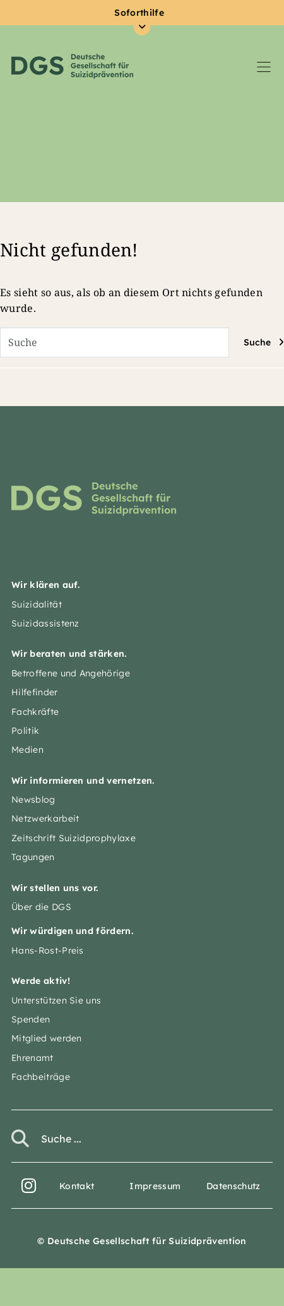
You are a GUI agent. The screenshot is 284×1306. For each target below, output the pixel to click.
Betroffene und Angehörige (70, 673)
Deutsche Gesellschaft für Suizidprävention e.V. (72, 66)
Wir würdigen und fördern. (72, 931)
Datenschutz (233, 1186)
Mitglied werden (46, 1038)
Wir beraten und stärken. (69, 653)
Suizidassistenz (45, 623)
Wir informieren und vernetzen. (83, 780)
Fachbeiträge (40, 1076)
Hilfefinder (34, 692)
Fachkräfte (35, 711)
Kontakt (76, 1186)
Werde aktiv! (40, 980)
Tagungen (33, 857)
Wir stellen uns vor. (54, 888)
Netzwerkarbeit (45, 818)
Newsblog (33, 799)
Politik (25, 730)
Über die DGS (41, 907)
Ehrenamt (32, 1057)
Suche (257, 342)
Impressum (154, 1186)
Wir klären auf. (45, 584)
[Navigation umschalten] (264, 66)
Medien (27, 749)
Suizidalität (36, 604)
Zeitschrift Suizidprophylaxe (73, 838)
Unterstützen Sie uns (56, 1000)
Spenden (30, 1019)
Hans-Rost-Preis (47, 950)
